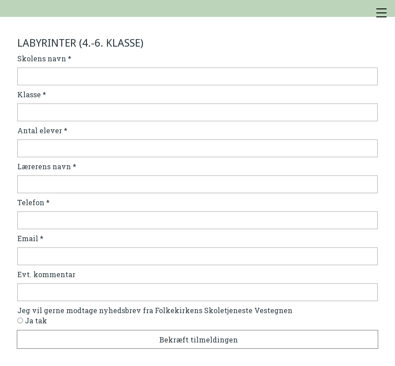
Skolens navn (44, 58)
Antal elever (42, 130)
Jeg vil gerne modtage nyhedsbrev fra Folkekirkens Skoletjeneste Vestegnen (154, 310)
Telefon (33, 202)
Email (30, 238)
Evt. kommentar (46, 274)
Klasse (31, 94)
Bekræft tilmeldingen (198, 339)
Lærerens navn (46, 166)
